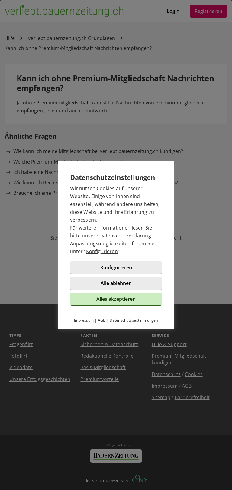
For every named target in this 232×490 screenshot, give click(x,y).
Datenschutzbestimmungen (134, 320)
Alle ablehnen (116, 283)
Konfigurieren (102, 251)
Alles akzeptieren (116, 299)
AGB (102, 320)
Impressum (84, 320)
